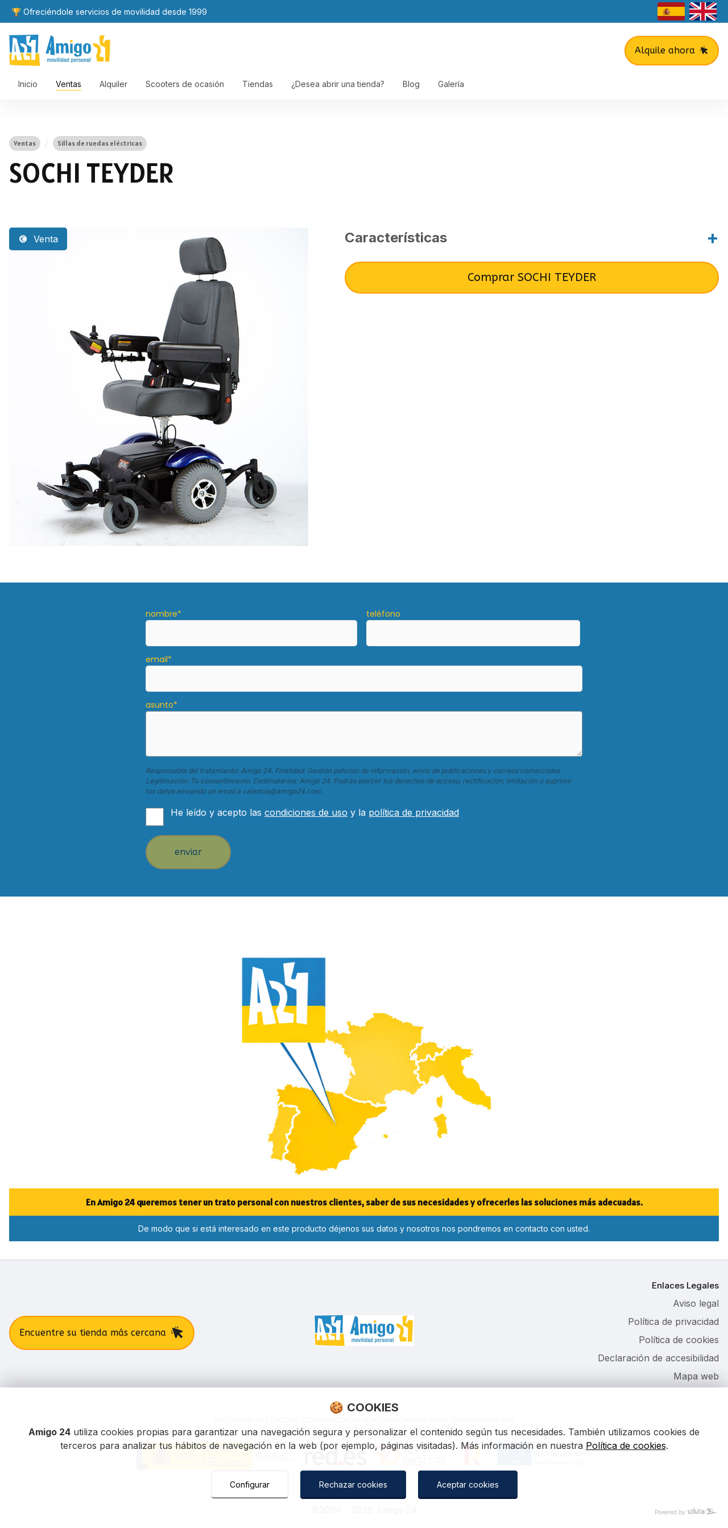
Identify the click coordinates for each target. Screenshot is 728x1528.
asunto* (161, 705)
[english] (703, 11)
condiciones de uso (306, 812)
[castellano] (671, 11)
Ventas (25, 143)
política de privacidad (414, 812)
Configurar (250, 1484)
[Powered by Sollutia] (364, 1512)
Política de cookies (626, 1445)
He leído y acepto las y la (315, 812)
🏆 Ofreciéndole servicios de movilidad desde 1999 (109, 11)
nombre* (163, 614)
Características (396, 237)
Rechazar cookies (353, 1484)
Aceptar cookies (468, 1484)
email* (159, 659)
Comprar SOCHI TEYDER (532, 277)
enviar (188, 851)
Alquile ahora (672, 50)
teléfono (383, 614)
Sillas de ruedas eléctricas (99, 143)
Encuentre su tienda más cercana (101, 1333)
